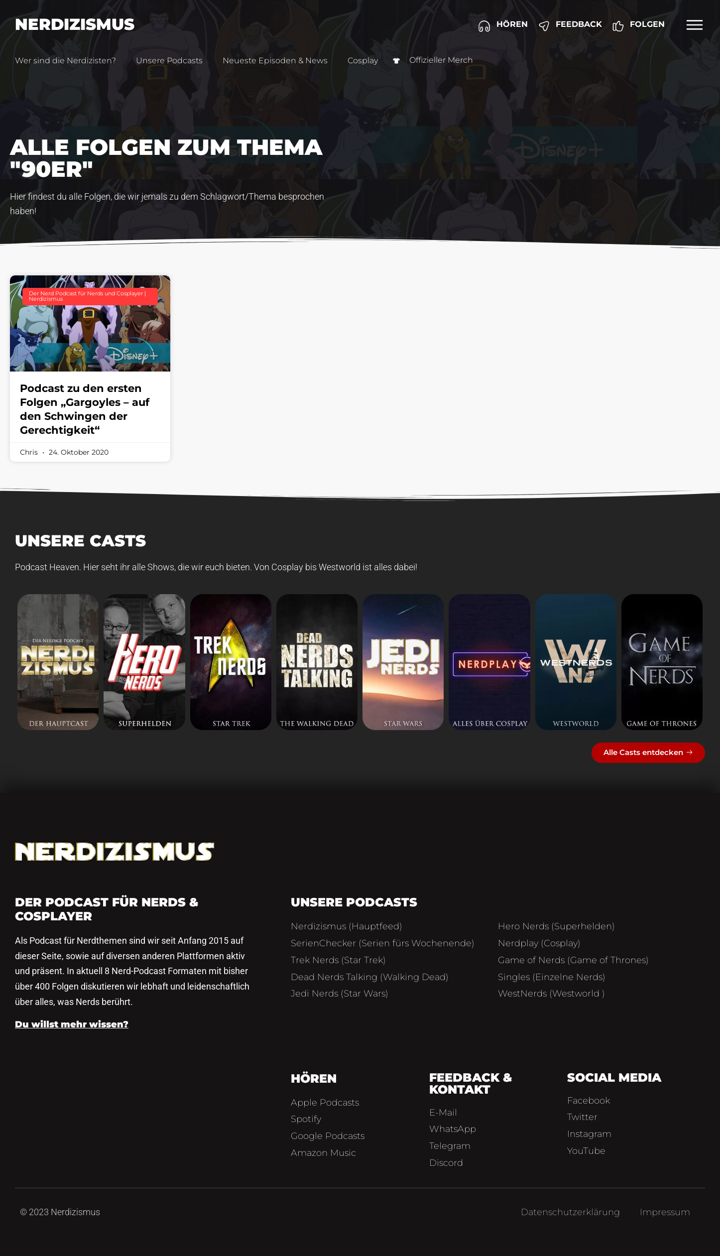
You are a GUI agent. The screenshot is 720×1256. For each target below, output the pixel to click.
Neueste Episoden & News (275, 60)
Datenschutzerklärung (570, 1212)
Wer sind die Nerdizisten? (65, 60)
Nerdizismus (74, 24)
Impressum (665, 1212)
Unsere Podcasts (169, 60)
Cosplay (363, 60)
